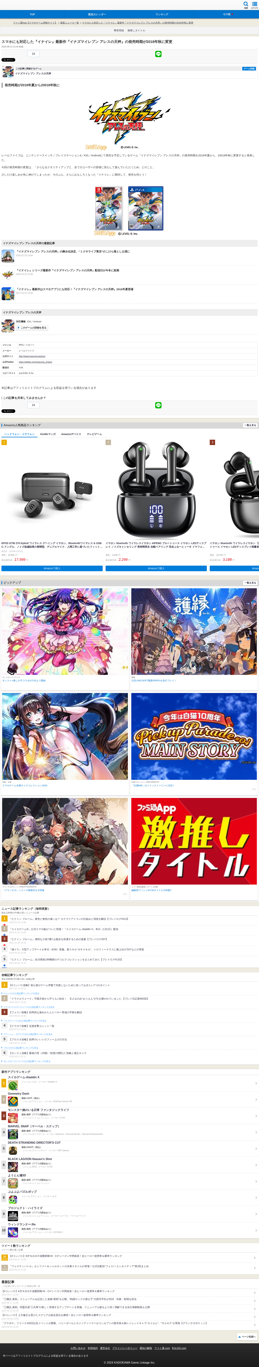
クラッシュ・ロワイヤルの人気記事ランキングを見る (28, 1034)
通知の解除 (146, 1348)
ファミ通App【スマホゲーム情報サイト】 (35, 22)
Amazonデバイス (71, 434)
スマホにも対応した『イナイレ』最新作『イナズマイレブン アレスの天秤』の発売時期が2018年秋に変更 (137, 22)
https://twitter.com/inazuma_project (35, 362)
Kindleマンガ (48, 434)
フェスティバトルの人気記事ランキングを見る (25, 1021)
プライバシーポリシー (124, 1348)
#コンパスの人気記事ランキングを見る (21, 993)
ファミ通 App (13, 5)
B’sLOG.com (179, 1348)
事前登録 (119, 30)
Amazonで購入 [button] (52, 568)
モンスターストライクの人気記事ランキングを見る (27, 1061)
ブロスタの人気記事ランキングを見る (21, 1048)
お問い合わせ (78, 1348)
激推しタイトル (136, 30)
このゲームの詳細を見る (33, 327)
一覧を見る (250, 425)
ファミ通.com (162, 1348)
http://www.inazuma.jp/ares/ (32, 356)
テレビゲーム (94, 434)
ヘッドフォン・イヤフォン (19, 434)
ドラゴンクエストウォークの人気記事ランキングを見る (29, 1007)
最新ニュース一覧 (69, 22)
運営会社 (105, 1348)
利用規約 (93, 1348)
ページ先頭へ (249, 1336)
